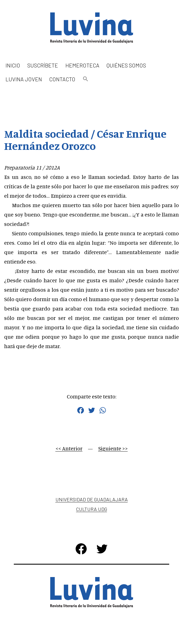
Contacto (62, 79)
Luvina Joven (24, 79)
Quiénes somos (126, 65)
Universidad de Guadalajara (91, 499)
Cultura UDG (91, 509)
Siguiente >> (113, 448)
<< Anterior (69, 448)
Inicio (13, 65)
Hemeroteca (82, 65)
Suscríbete (42, 65)
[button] (85, 79)
